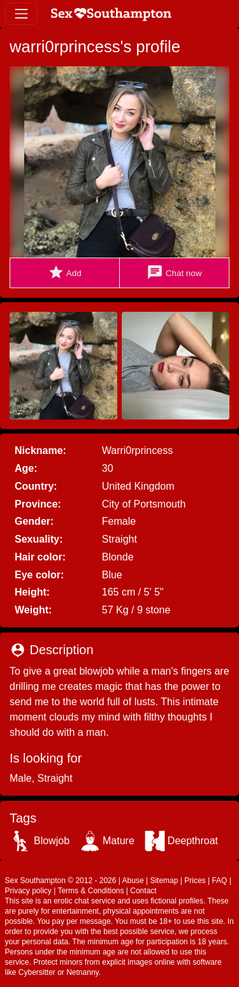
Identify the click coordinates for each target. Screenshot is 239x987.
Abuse (133, 880)
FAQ (219, 880)
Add (65, 272)
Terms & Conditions (90, 890)
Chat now (174, 272)
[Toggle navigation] (21, 14)
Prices (194, 880)
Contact (143, 890)
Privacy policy (28, 890)
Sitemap (164, 880)
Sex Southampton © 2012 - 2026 (61, 880)
